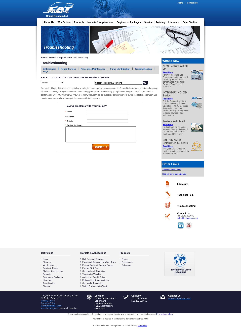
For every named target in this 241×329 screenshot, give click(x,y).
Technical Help (185, 195)
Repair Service (68, 69)
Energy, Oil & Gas (90, 268)
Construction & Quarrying (93, 271)
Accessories (127, 262)
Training (159, 21)
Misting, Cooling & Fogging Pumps (97, 265)
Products (77, 21)
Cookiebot (142, 325)
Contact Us (192, 3)
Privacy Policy (48, 300)
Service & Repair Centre (60, 58)
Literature (172, 21)
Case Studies (188, 21)
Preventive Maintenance (93, 69)
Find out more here (164, 314)
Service (146, 21)
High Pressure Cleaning (93, 259)
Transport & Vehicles (91, 274)
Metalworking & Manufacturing (95, 280)
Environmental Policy (51, 305)
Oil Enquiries (49, 69)
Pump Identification (120, 69)
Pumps (125, 259)
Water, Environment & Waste (95, 286)
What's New (63, 21)
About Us (47, 21)
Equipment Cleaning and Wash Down (99, 262)
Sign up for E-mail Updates (174, 174)
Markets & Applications (99, 21)
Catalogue (126, 265)
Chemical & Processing (92, 283)
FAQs (45, 71)
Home (180, 3)
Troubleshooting (143, 69)
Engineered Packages (127, 21)
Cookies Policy (48, 303)
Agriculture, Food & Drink (93, 277)
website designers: (50, 308)
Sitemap (46, 286)
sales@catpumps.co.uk (187, 218)
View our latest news (171, 169)
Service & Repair (50, 268)
